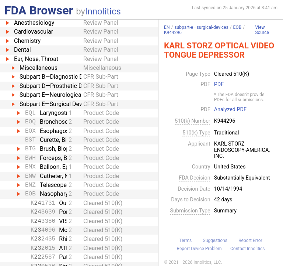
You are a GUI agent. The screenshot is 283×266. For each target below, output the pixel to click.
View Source (262, 30)
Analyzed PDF (230, 110)
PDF (219, 85)
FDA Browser (38, 10)
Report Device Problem (199, 248)
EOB (237, 27)
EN (167, 27)
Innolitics (103, 11)
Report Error (250, 240)
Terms (185, 240)
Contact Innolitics (247, 248)
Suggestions (215, 240)
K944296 (173, 32)
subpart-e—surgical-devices (201, 27)
